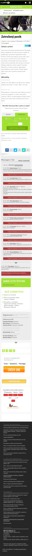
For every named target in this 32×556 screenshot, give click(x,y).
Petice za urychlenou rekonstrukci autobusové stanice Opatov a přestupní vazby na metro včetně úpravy (15, 449)
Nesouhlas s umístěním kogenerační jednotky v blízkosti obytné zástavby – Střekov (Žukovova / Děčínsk (13, 304)
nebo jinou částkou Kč (16, 124)
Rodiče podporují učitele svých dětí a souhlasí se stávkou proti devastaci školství (14, 512)
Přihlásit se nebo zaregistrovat (20, 273)
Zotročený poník (7, 523)
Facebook (30, 46)
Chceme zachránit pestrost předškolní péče (13, 481)
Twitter (28, 46)
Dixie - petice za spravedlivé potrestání (12, 465)
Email (26, 46)
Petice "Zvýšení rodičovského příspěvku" (13, 483)
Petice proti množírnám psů (10, 479)
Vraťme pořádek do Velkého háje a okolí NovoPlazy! (15, 427)
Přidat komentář (23, 161)
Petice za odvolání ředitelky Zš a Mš (12, 435)
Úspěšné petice (19, 10)
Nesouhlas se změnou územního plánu (12, 443)
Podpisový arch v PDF (8, 319)
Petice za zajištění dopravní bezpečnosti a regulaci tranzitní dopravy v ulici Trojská (15, 495)
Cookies (5, 551)
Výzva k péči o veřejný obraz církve (11, 498)
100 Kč (8, 118)
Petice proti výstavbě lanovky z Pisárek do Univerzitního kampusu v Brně (13, 505)
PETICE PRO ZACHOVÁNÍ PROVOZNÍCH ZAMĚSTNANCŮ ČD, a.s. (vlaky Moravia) (13, 501)
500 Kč (21, 118)
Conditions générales (20, 549)
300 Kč (14, 118)
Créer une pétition (10, 13)
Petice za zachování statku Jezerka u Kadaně (11, 298)
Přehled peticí (8, 10)
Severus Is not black (10, 295)
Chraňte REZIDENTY (8, 437)
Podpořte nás (14, 382)
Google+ (10, 350)
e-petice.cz (5, 2)
